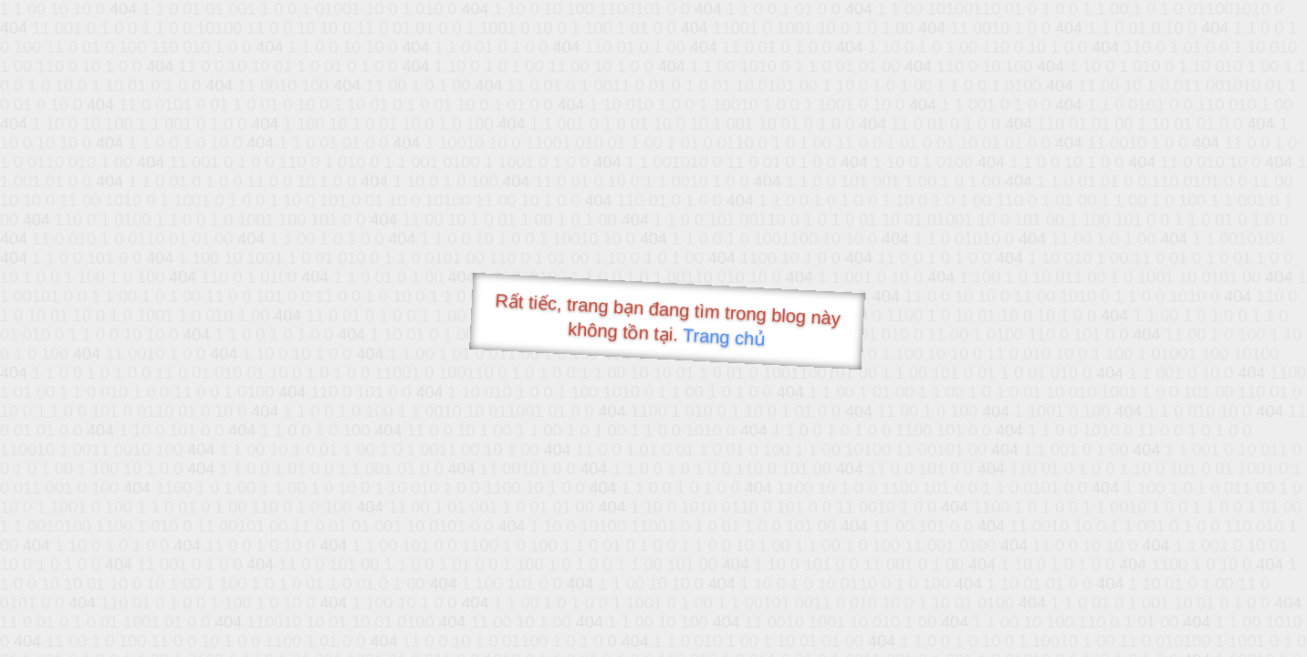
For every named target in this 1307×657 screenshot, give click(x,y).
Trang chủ (724, 337)
